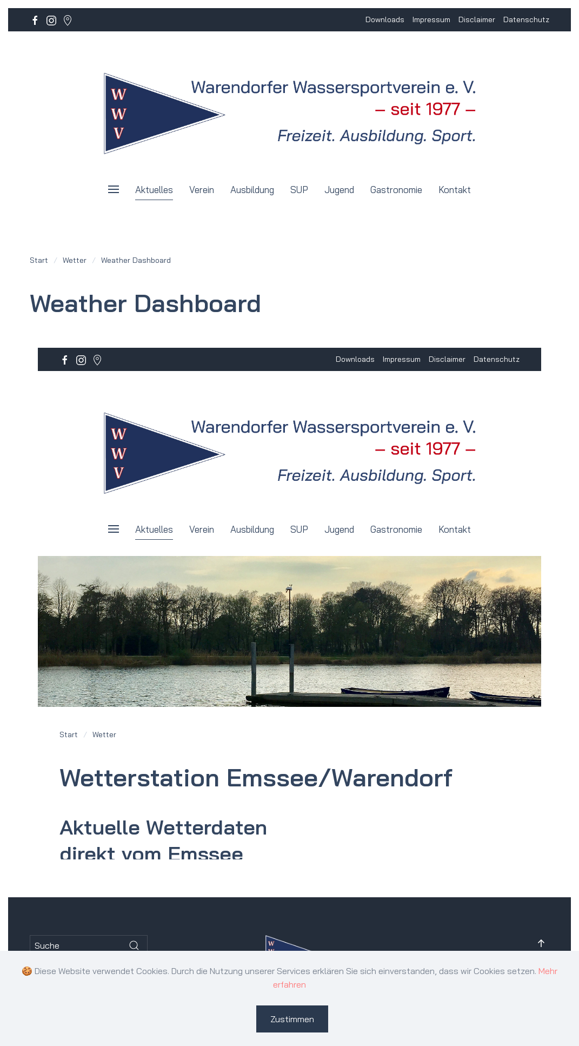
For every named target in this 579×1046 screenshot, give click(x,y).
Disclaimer (476, 19)
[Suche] (89, 945)
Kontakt (454, 189)
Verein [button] (201, 189)
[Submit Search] (134, 945)
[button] (113, 189)
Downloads (384, 19)
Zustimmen (292, 1019)
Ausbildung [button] (252, 189)
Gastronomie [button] (396, 189)
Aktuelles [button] (154, 189)
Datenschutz (526, 19)
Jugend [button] (339, 189)
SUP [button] (299, 189)
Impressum (431, 19)
